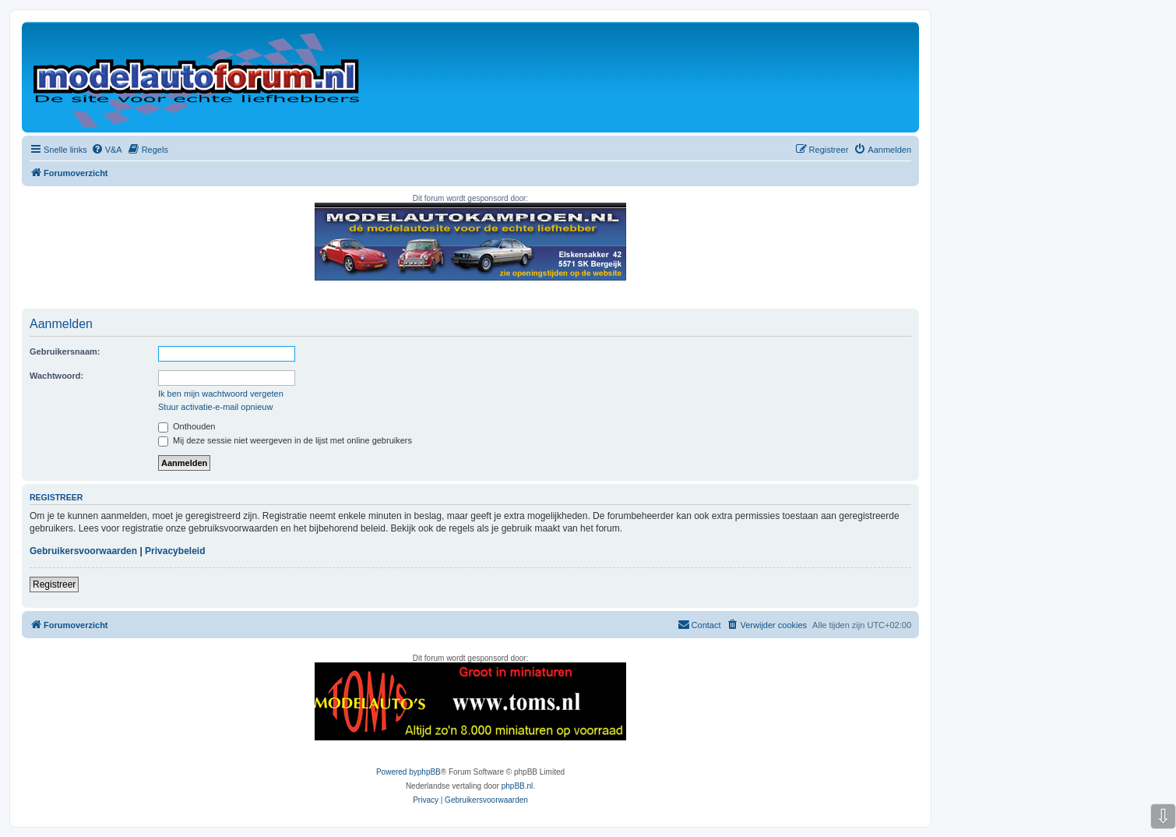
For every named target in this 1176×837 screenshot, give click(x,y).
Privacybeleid (175, 551)
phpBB (429, 772)
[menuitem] (106, 149)
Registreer (54, 584)
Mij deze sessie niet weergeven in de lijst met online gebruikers (285, 440)
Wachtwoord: (56, 375)
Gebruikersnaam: (65, 351)
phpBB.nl (517, 786)
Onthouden (187, 426)
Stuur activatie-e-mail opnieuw (215, 406)
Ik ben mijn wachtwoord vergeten (220, 393)
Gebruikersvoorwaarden (83, 551)
